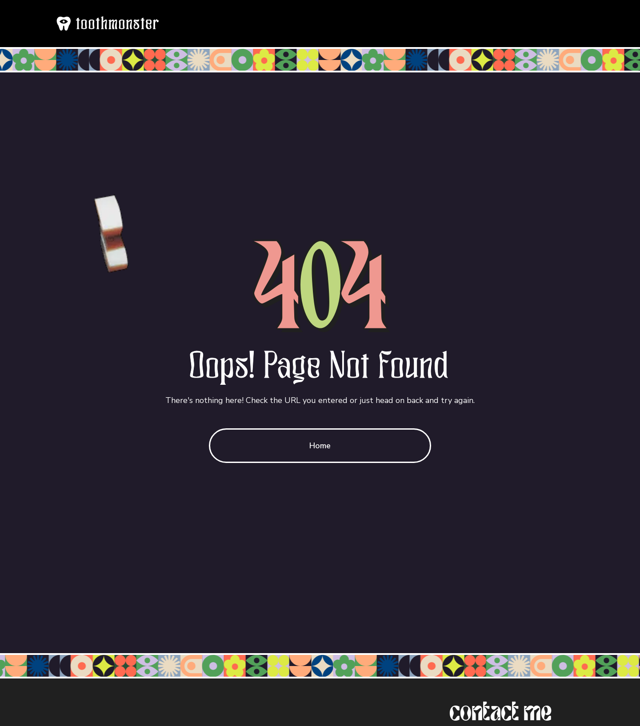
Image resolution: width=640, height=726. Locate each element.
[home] (107, 23)
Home (320, 445)
